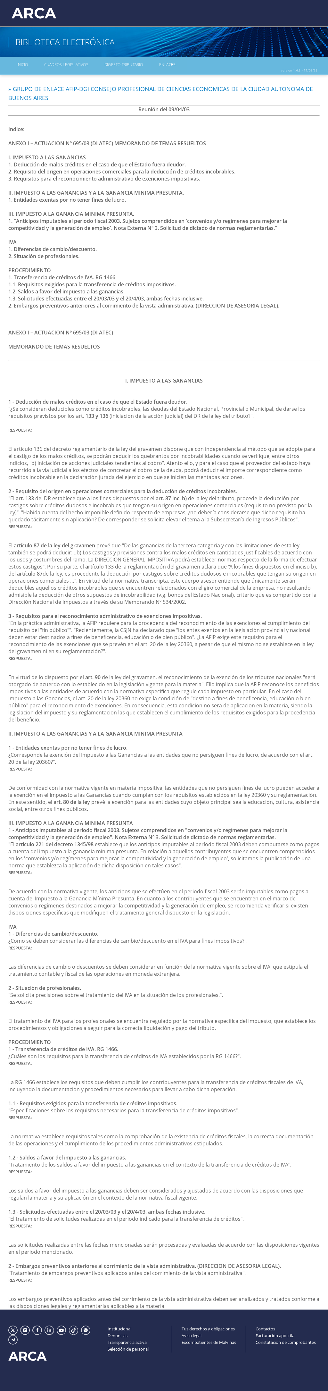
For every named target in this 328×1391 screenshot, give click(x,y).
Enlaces (144, 66)
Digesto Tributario (107, 66)
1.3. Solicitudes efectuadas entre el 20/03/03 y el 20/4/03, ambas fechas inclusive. (106, 296)
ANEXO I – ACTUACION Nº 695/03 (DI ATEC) (60, 330)
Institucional (119, 1327)
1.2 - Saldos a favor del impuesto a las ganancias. (67, 1155)
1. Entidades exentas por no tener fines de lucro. (67, 197)
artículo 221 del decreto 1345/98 (55, 842)
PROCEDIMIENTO (29, 1039)
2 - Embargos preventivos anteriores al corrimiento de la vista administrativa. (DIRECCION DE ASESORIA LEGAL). (144, 1263)
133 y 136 (97, 413)
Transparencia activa (127, 1341)
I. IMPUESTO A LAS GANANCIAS (164, 378)
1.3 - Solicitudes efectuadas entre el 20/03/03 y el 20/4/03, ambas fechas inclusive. (106, 1209)
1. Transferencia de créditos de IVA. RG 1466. (62, 275)
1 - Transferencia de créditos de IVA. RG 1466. (63, 1046)
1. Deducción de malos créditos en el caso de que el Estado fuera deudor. (97, 162)
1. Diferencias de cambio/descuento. (52, 246)
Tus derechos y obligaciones (208, 1327)
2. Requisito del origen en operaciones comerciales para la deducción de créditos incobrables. (121, 169)
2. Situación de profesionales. (43, 253)
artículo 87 (30, 571)
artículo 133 (99, 564)
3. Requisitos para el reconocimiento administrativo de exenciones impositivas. (104, 176)
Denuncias (117, 1334)
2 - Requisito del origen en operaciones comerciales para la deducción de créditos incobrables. (122, 489)
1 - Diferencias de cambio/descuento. (53, 931)
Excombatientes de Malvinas (209, 1341)
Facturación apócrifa (275, 1334)
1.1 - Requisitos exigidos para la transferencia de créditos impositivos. (92, 1101)
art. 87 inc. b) (171, 496)
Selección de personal (128, 1348)
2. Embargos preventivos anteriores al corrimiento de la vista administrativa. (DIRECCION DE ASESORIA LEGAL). (143, 303)
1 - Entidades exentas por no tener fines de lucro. (67, 745)
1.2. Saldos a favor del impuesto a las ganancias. (66, 289)
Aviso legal (191, 1334)
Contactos (265, 1327)
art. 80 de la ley (71, 799)
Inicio (17, 66)
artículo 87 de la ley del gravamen (54, 543)
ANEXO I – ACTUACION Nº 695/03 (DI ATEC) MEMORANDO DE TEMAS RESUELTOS (107, 141)
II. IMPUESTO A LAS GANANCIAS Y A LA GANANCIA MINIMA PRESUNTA (95, 731)
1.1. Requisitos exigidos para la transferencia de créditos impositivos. (92, 282)
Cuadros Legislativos (55, 66)
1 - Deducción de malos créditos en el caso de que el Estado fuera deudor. (97, 399)
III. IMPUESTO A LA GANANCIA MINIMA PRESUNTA (70, 820)
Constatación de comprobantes (286, 1341)
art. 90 (93, 675)
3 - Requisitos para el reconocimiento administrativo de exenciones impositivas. (105, 613)
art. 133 (25, 496)
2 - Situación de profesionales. (44, 985)
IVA (12, 924)
